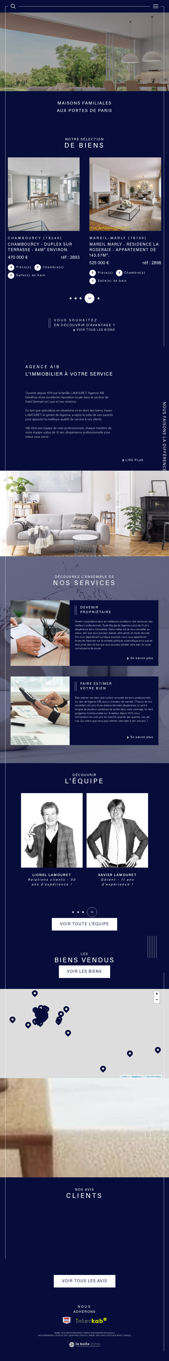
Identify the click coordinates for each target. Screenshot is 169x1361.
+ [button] (157, 994)
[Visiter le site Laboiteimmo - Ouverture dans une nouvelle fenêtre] (84, 1349)
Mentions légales (78, 1335)
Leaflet (124, 1076)
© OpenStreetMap (152, 1076)
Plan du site (61, 1335)
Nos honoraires (46, 1335)
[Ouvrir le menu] (155, 6)
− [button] (157, 1000)
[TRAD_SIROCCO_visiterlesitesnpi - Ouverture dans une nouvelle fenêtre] (66, 1320)
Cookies (127, 1335)
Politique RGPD (114, 1335)
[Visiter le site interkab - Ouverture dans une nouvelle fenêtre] (91, 1320)
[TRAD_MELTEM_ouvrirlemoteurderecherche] (13, 6)
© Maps (135, 1076)
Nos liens (100, 1335)
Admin (91, 1335)
